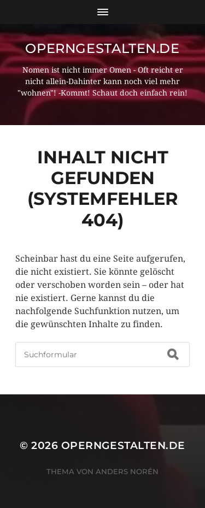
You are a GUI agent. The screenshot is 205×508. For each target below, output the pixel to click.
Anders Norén (127, 471)
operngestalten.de (102, 48)
